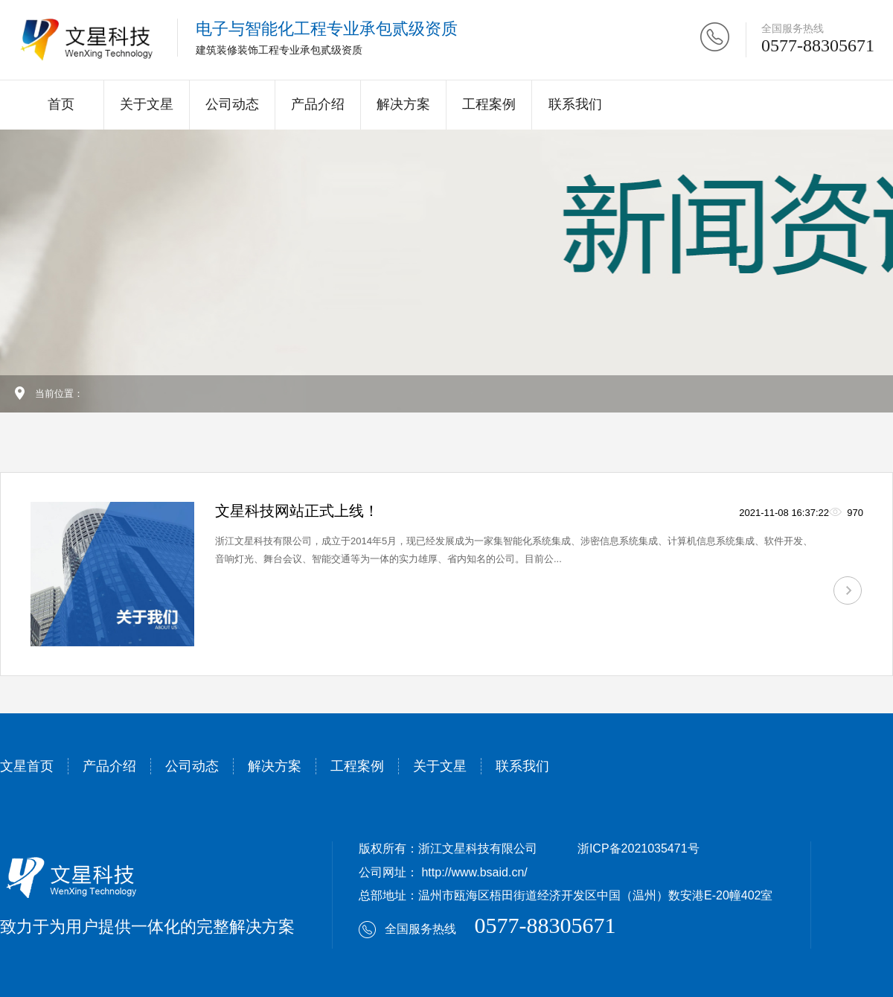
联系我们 (575, 104)
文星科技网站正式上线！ (297, 511)
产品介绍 (318, 104)
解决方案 (403, 104)
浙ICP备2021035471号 (638, 848)
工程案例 (489, 104)
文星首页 (27, 766)
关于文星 (146, 104)
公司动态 (232, 104)
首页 (61, 104)
